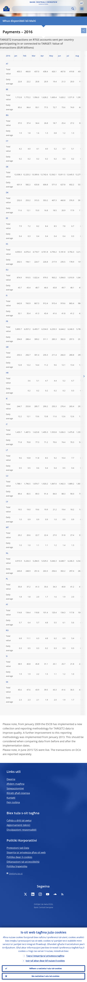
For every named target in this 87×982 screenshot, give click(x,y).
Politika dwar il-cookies (19, 857)
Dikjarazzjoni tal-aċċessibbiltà (23, 861)
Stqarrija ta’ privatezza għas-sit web (26, 852)
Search (73, 8)
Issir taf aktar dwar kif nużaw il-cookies (45, 960)
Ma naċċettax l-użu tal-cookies (45, 976)
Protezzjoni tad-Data (18, 847)
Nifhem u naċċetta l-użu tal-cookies (45, 968)
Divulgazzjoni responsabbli (21, 829)
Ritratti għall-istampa (18, 793)
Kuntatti (11, 797)
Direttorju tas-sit (16, 873)
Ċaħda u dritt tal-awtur (19, 820)
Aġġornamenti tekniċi (18, 825)
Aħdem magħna (15, 783)
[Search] (42, 8)
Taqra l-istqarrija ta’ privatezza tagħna (45, 955)
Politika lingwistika (17, 866)
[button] (82, 3)
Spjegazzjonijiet (15, 788)
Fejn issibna (13, 802)
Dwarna (11, 779)
